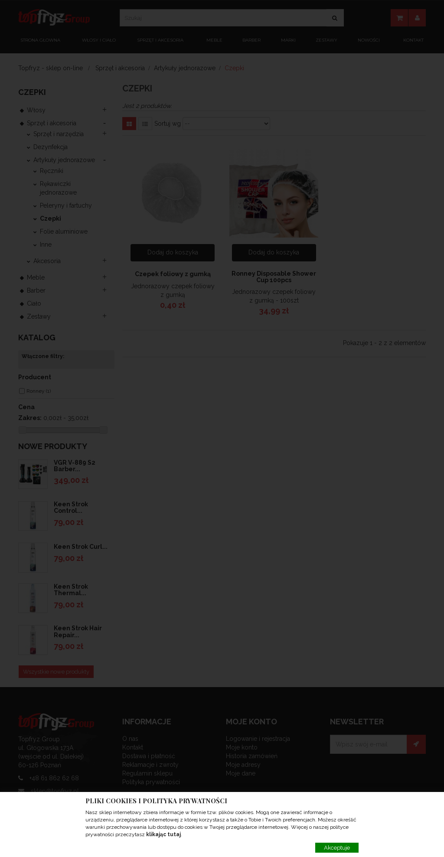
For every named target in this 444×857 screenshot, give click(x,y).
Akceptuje (337, 847)
